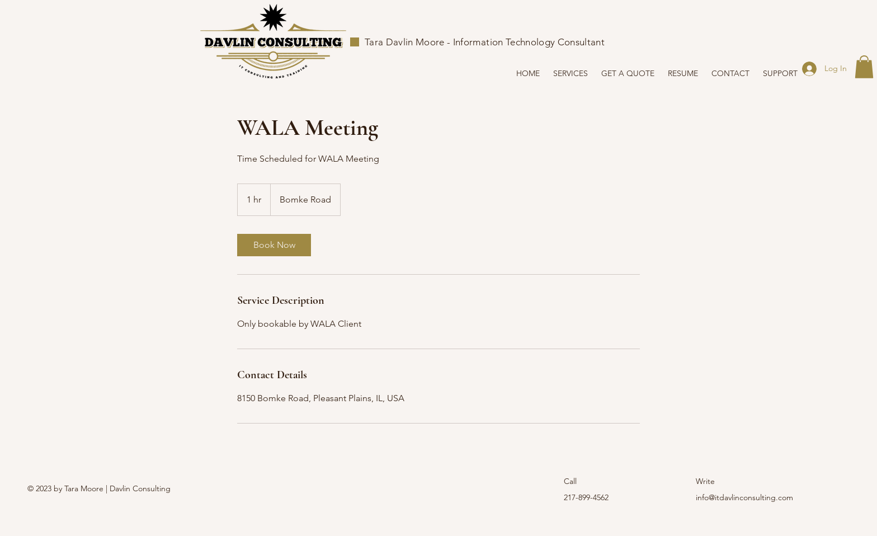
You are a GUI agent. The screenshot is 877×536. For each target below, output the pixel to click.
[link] (274, 245)
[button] (864, 66)
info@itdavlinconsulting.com (744, 497)
